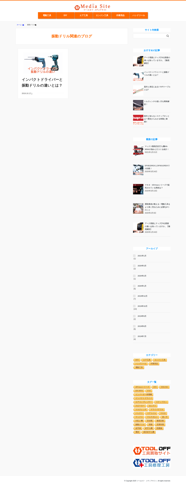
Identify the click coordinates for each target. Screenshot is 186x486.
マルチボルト (152, 417)
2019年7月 (142, 336)
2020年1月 (142, 286)
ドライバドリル (157, 410)
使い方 (165, 417)
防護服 (159, 428)
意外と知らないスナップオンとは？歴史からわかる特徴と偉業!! (156, 119)
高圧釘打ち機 (148, 432)
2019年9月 (142, 316)
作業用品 (120, 15)
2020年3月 (142, 266)
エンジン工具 (102, 15)
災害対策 (160, 425)
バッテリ (139, 413)
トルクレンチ (140, 410)
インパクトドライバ (143, 398)
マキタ (163, 413)
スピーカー (140, 406)
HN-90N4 (139, 391)
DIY (65, 15)
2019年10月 (142, 306)
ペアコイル (151, 413)
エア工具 (84, 15)
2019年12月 (142, 296)
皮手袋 (138, 428)
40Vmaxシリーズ (142, 387)
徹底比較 (160, 421)
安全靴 (149, 421)
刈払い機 (139, 421)
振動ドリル (140, 425)
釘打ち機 (148, 428)
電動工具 (47, 15)
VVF (149, 391)
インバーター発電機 (143, 394)
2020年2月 (142, 276)
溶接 (150, 425)
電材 (137, 432)
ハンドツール (139, 15)
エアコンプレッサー (143, 402)
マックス (139, 417)
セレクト (152, 406)
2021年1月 (142, 256)
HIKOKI (164, 387)
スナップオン (161, 402)
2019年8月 (142, 326)
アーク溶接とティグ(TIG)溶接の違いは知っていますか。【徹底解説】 (157, 60)
